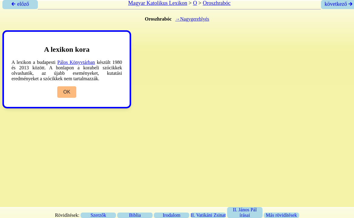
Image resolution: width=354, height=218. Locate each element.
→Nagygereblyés (192, 18)
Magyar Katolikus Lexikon (157, 3)
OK (66, 91)
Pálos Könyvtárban (76, 62)
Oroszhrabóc (217, 3)
